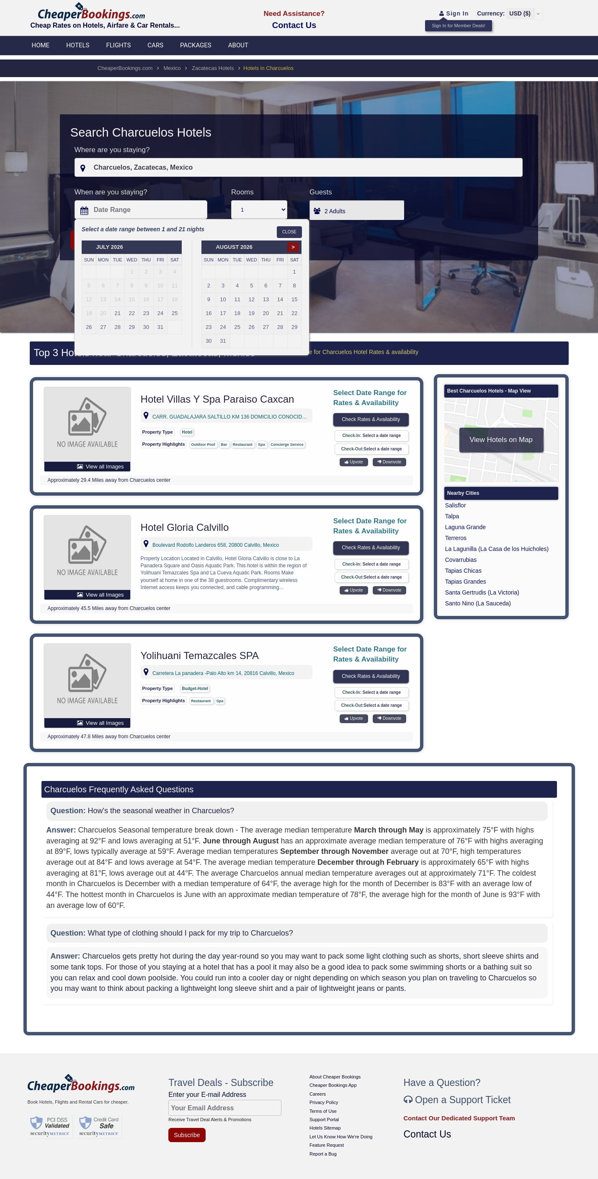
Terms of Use (323, 1111)
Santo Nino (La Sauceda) (478, 603)
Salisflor (455, 505)
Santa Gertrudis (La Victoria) (482, 592)
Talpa (452, 516)
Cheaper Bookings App (333, 1085)
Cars (155, 45)
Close (289, 232)
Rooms (242, 192)
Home (41, 45)
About (238, 45)
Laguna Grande (465, 527)
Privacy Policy (323, 1102)
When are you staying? (111, 192)
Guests (320, 192)
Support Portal (324, 1119)
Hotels (77, 45)
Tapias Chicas (463, 570)
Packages (195, 45)
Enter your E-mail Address (207, 1094)
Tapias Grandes (465, 581)
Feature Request (326, 1145)
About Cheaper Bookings (335, 1076)
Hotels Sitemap (325, 1127)
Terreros (456, 538)
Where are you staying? (112, 150)
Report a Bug (323, 1153)
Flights (118, 45)
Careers (317, 1093)
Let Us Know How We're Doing (340, 1136)
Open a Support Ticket (457, 1099)
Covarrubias (461, 559)
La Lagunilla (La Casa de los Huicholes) (497, 549)
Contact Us (294, 25)
